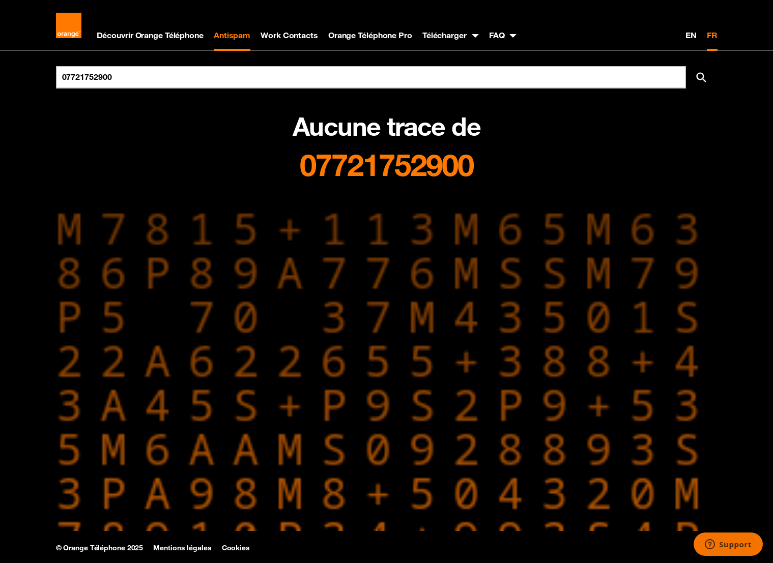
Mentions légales (182, 548)
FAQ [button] (497, 35)
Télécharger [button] (444, 35)
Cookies (236, 548)
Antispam (232, 35)
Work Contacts (289, 35)
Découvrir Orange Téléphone (150, 35)
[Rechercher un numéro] (371, 77)
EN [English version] (691, 35)
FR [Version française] (712, 35)
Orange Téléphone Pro (370, 35)
